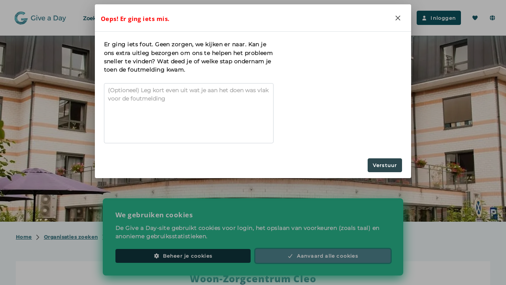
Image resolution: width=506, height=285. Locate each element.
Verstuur (385, 165)
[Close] (397, 17)
